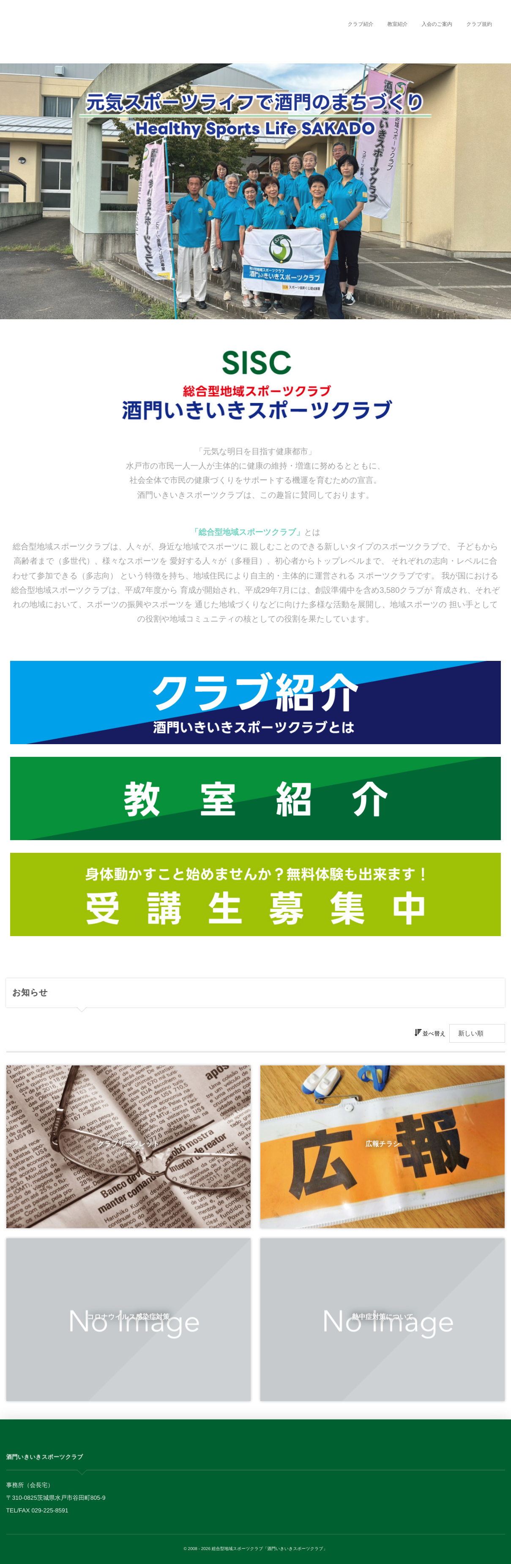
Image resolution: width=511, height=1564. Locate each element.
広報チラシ (383, 1148)
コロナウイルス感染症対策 (128, 1321)
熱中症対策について (383, 1321)
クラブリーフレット (128, 1148)
